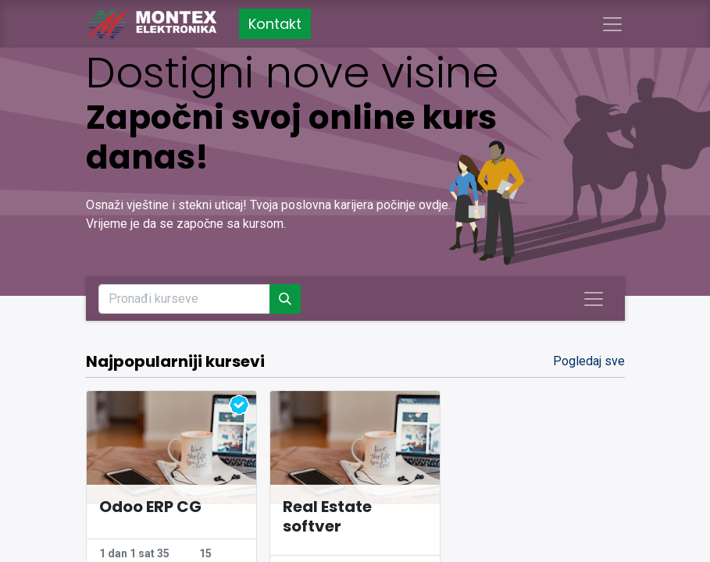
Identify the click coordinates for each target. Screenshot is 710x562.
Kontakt (274, 24)
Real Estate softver (327, 516)
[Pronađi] (285, 299)
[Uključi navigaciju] (593, 299)
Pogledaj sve (589, 361)
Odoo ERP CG (150, 507)
